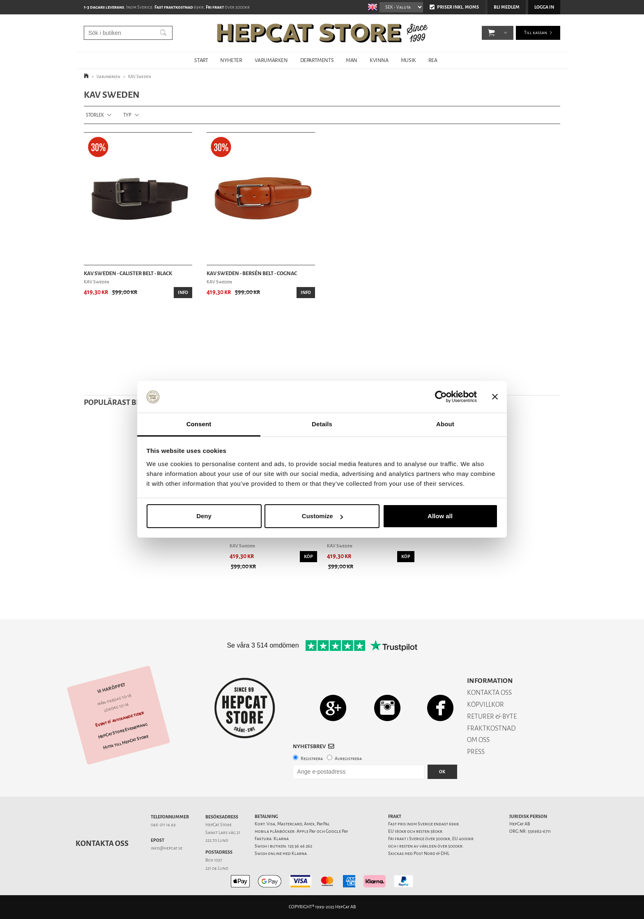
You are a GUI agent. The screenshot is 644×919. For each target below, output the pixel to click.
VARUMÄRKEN (271, 60)
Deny (204, 515)
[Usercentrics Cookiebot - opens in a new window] (441, 397)
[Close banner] (495, 397)
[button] (491, 33)
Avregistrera (348, 759)
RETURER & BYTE (492, 716)
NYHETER (231, 60)
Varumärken (108, 76)
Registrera (312, 759)
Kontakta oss (102, 843)
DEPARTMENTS (317, 60)
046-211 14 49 (163, 825)
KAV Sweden (139, 76)
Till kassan (535, 33)
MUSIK (408, 60)
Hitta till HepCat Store (125, 742)
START (201, 60)
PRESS (476, 751)
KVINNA (379, 60)
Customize (322, 515)
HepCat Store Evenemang (122, 730)
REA (432, 60)
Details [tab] (322, 423)
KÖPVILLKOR (485, 704)
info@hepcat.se (166, 848)
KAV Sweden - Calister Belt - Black (128, 273)
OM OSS (478, 739)
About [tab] (445, 423)
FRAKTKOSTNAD (491, 728)
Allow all (440, 515)
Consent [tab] (199, 423)
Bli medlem (507, 7)
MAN (351, 60)
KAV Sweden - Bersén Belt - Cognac (252, 273)
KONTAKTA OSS (489, 692)
